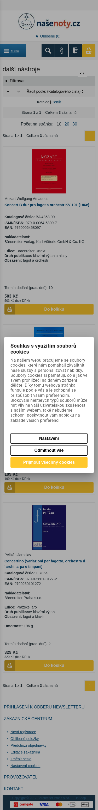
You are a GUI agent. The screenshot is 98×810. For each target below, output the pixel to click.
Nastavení (49, 438)
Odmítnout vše (49, 450)
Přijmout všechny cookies (49, 462)
